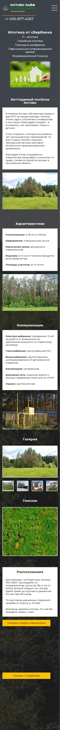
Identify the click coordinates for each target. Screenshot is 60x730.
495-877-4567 (19, 19)
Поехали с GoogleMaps (26, 675)
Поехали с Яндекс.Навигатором (26, 623)
